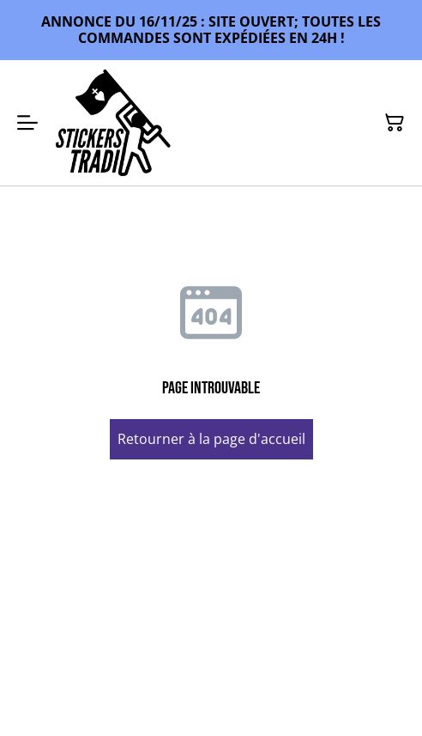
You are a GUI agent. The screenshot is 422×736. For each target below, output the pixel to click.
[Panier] (394, 123)
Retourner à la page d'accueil (211, 438)
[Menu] (27, 123)
